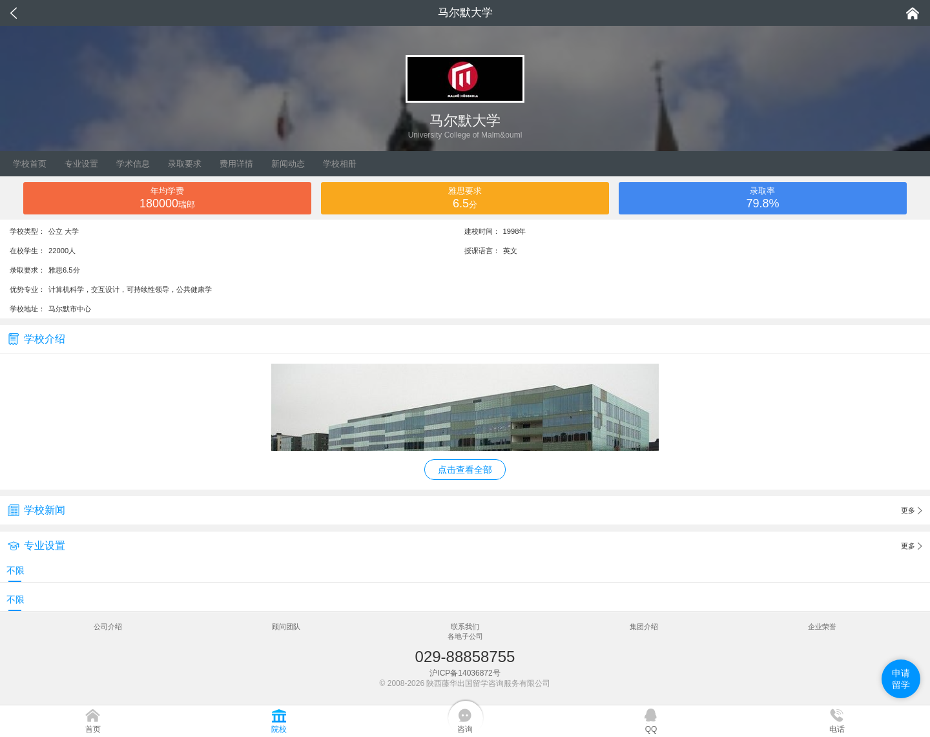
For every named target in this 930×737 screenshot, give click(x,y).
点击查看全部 (465, 469)
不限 (15, 570)
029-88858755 (465, 656)
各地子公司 (465, 636)
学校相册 (339, 164)
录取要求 (185, 164)
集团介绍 (644, 626)
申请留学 (901, 679)
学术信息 (133, 164)
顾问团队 (286, 626)
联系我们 (465, 626)
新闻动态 (288, 164)
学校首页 (29, 164)
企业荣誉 (822, 626)
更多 (911, 510)
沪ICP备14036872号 (464, 673)
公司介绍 (108, 626)
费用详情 (236, 164)
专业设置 (81, 164)
